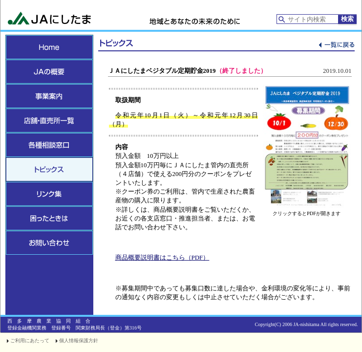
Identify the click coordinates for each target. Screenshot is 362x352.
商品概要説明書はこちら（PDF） (162, 257)
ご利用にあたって (29, 340)
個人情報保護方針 (78, 340)
